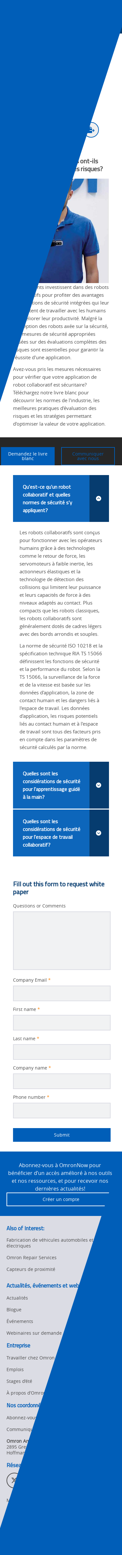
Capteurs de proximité (31, 1269)
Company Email (32, 980)
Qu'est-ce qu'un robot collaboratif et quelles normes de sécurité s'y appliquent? (66, 498)
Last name (26, 1039)
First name (26, 1009)
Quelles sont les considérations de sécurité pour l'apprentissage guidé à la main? (66, 785)
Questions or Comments (39, 906)
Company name (32, 1068)
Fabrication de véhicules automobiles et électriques (50, 1243)
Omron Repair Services (32, 1257)
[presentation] (11, 24)
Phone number (31, 1097)
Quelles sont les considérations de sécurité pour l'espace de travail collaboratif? (66, 833)
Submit (41, 1135)
